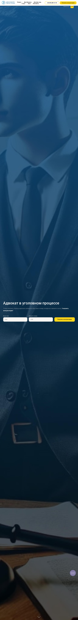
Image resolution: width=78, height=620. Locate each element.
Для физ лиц (37, 2)
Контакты (36, 3)
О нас (23, 3)
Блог (29, 3)
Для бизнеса (27, 2)
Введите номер (33, 316)
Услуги (19, 2)
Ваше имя (6, 316)
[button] (52, 2)
